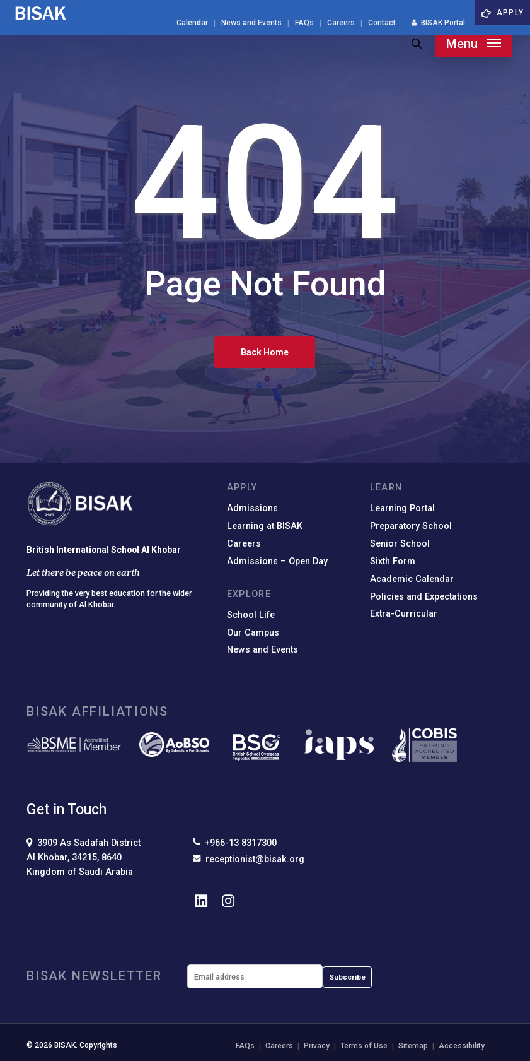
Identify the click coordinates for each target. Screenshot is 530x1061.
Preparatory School (411, 526)
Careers (244, 543)
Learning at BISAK (264, 526)
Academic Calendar (412, 579)
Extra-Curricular (403, 613)
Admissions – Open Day (277, 561)
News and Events (262, 649)
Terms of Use (364, 1045)
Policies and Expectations (424, 596)
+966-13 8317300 (235, 842)
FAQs (245, 1045)
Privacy (317, 1045)
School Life (251, 615)
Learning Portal (402, 508)
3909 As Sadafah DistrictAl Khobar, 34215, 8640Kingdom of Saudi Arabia (83, 857)
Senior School (400, 543)
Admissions (252, 508)
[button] (473, 43)
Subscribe (347, 977)
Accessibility (462, 1045)
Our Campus (253, 632)
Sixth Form (392, 561)
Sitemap (413, 1045)
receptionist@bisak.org (248, 859)
